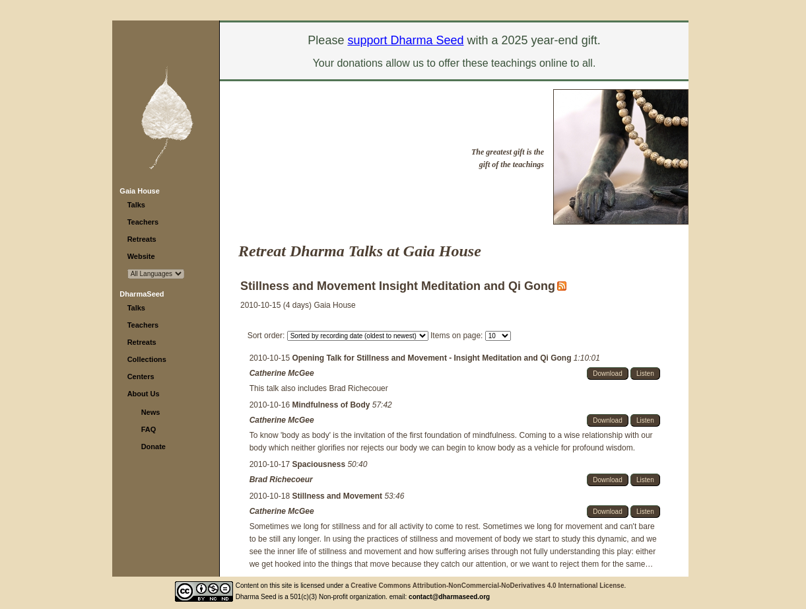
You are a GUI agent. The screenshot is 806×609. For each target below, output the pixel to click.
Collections (146, 359)
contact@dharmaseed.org (449, 596)
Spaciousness (319, 464)
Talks (136, 205)
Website (141, 256)
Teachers (143, 222)
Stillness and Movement (338, 496)
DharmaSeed (141, 294)
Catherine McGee (282, 373)
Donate (153, 446)
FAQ (148, 429)
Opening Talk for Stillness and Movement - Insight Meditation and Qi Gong (432, 358)
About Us (143, 394)
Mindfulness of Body (332, 405)
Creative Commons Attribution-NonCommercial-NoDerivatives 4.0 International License (487, 585)
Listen (645, 373)
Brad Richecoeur (281, 479)
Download (607, 373)
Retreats (141, 239)
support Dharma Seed (405, 40)
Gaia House (139, 191)
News (150, 412)
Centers (140, 376)
